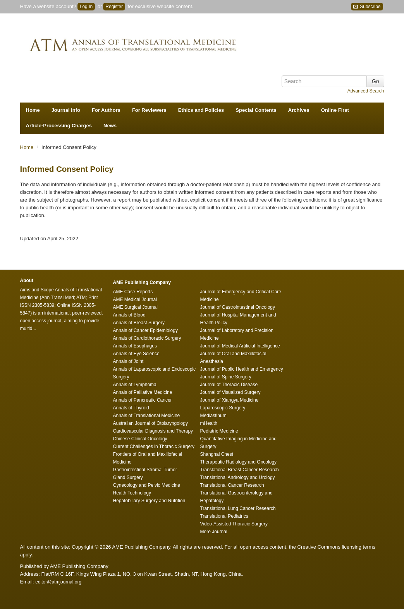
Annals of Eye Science (136, 353)
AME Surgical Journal (135, 307)
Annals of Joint (128, 361)
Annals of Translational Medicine (146, 415)
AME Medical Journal (135, 299)
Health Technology (132, 493)
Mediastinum (213, 415)
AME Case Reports (133, 291)
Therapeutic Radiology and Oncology (238, 462)
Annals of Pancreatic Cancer (142, 400)
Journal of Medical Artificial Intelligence (240, 346)
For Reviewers (149, 110)
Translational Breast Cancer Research (239, 469)
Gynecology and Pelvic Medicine (146, 485)
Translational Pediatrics (224, 516)
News (110, 125)
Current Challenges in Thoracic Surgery (154, 446)
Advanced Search (365, 91)
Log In (86, 6)
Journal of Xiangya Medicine (229, 400)
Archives (298, 110)
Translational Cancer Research (232, 485)
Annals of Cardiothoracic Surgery (147, 338)
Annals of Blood (129, 315)
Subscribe (367, 7)
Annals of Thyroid (131, 408)
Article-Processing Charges (59, 125)
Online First (335, 110)
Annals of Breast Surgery (139, 322)
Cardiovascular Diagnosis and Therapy (153, 431)
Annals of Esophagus (135, 346)
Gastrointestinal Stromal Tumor (145, 469)
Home (33, 110)
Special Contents (256, 110)
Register (114, 6)
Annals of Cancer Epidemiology (145, 330)
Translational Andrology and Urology (237, 477)
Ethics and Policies (201, 110)
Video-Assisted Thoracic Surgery (234, 524)
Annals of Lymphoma (134, 384)
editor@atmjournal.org (58, 582)
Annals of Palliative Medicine (142, 392)
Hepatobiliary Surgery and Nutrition (149, 500)
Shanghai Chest (216, 454)
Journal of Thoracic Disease (229, 384)
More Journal (213, 531)
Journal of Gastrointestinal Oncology (237, 307)
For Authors (106, 110)
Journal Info (66, 110)
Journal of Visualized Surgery (230, 392)
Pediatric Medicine (219, 431)
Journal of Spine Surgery (225, 377)
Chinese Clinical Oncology (140, 438)
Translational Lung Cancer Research (238, 508)
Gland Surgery (128, 477)
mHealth (209, 423)
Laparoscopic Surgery (223, 408)
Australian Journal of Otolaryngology (150, 423)
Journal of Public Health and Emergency (241, 369)
